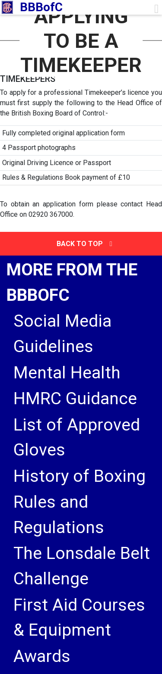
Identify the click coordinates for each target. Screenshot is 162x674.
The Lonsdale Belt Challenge (81, 566)
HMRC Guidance (75, 399)
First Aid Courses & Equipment (79, 617)
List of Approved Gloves (76, 437)
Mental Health (67, 373)
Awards (41, 656)
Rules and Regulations (58, 514)
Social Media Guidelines (62, 333)
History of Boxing (79, 476)
